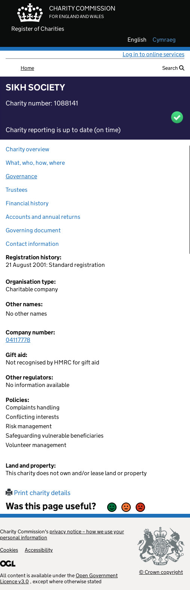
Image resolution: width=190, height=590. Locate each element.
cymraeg (164, 39)
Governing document (33, 230)
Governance (21, 176)
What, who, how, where (35, 162)
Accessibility (39, 549)
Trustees (16, 189)
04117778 (18, 339)
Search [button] (173, 68)
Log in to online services (153, 54)
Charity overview (27, 149)
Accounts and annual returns (43, 216)
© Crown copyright (161, 572)
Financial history (27, 203)
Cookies (9, 549)
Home (27, 68)
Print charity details (38, 493)
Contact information (32, 243)
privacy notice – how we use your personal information (62, 534)
